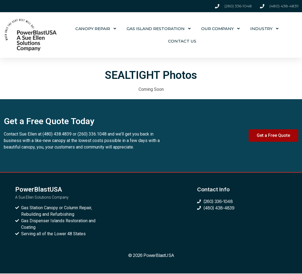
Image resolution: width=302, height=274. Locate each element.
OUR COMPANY (220, 28)
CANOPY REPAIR (96, 28)
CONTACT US (182, 41)
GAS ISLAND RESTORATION (159, 28)
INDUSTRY (264, 28)
